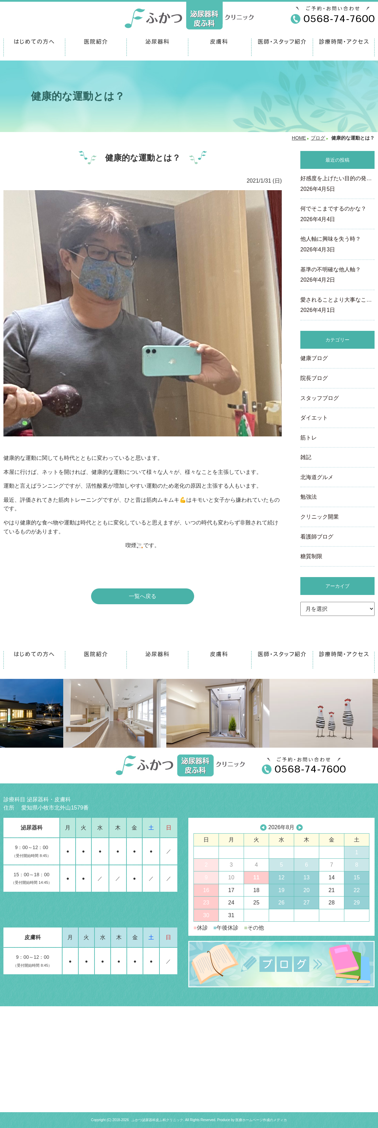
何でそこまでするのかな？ (337, 215)
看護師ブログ (316, 537)
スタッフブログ (319, 398)
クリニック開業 (319, 517)
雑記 (305, 457)
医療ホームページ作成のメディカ (261, 1120)
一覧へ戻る (142, 596)
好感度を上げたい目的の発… (337, 184)
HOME (299, 138)
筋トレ (308, 438)
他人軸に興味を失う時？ (337, 245)
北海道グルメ (316, 477)
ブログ (318, 138)
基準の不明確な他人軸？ (337, 275)
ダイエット (314, 418)
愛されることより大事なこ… (337, 306)
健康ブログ (314, 358)
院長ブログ (314, 378)
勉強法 (308, 497)
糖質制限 (311, 556)
